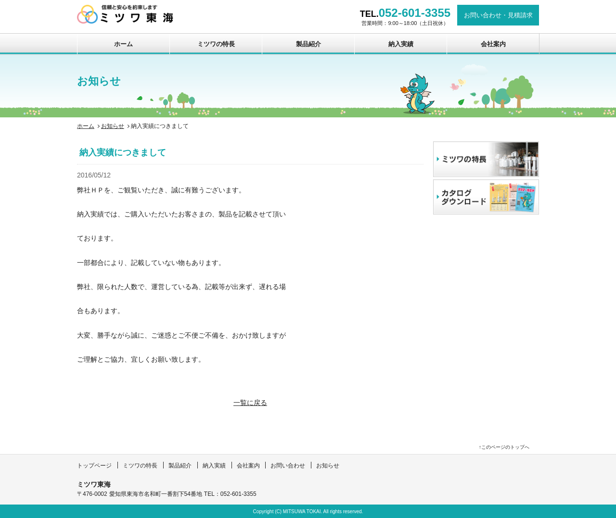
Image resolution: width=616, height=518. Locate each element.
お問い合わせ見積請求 (498, 15)
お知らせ (112, 126)
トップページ (94, 465)
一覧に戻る (250, 402)
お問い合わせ (287, 465)
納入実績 (400, 44)
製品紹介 (308, 44)
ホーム (123, 44)
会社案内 (493, 44)
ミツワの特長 (216, 44)
